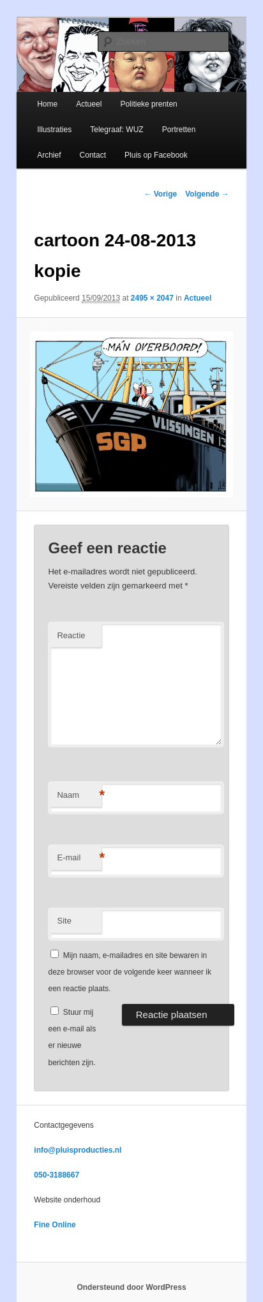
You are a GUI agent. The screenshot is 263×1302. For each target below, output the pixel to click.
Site (64, 920)
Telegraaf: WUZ (116, 129)
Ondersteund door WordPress (131, 1287)
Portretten (179, 129)
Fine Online (54, 1224)
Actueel (88, 104)
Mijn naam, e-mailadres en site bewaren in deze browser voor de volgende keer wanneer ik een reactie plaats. (129, 972)
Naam (79, 795)
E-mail (79, 858)
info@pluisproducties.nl (77, 1150)
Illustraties (54, 129)
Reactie (71, 635)
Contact (93, 155)
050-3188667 (56, 1175)
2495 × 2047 (152, 298)
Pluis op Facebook (156, 155)
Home (47, 104)
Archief (49, 155)
